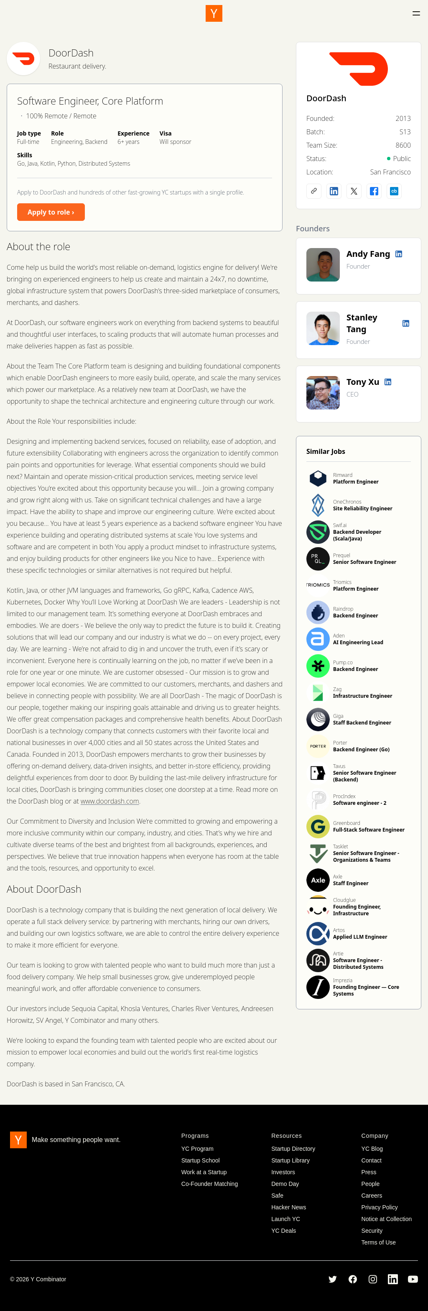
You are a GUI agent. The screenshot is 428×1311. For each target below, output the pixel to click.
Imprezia (342, 980)
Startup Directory (293, 1148)
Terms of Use (379, 1242)
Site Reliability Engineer (362, 508)
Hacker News (288, 1207)
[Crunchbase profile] (394, 191)
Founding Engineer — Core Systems (366, 990)
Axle (337, 876)
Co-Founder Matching (209, 1183)
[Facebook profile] (374, 191)
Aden (339, 635)
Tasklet (340, 846)
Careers (372, 1195)
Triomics (342, 582)
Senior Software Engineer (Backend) (364, 776)
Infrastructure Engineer (362, 695)
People (371, 1183)
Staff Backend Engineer (362, 722)
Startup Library (290, 1160)
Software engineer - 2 (359, 803)
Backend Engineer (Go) (361, 749)
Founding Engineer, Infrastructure (357, 910)
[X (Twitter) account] (354, 191)
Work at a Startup (204, 1172)
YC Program (197, 1148)
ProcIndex (344, 796)
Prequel (341, 555)
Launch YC (285, 1219)
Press (369, 1172)
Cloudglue (344, 900)
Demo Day (285, 1183)
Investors (283, 1172)
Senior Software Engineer (364, 562)
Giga (338, 716)
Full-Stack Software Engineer (369, 829)
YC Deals (283, 1230)
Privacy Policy (380, 1207)
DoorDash (71, 52)
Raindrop (343, 608)
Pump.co (343, 662)
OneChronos (347, 501)
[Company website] (313, 191)
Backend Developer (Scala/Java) (357, 535)
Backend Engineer (355, 615)
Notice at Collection (387, 1219)
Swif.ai (339, 525)
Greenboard (346, 823)
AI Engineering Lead (358, 642)
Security (372, 1230)
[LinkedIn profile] (333, 191)
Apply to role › (51, 212)
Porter (340, 742)
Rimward (342, 475)
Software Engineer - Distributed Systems (358, 963)
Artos (339, 930)
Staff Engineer (351, 883)
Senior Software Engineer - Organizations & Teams (366, 856)
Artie (338, 953)
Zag (337, 689)
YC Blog (372, 1148)
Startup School (200, 1160)
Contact (372, 1160)
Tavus (339, 766)
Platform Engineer (356, 481)
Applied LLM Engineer (360, 936)
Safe (277, 1195)
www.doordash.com (110, 801)
